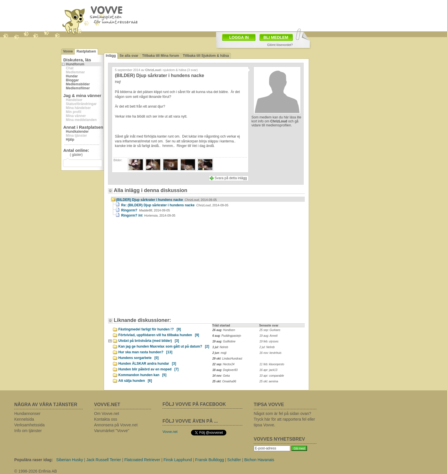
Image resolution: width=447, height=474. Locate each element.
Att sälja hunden (135, 381)
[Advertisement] (159, 270)
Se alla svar (128, 56)
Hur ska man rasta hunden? (145, 352)
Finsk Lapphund (177, 459)
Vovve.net (170, 432)
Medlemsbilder (78, 84)
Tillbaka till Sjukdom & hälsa (206, 56)
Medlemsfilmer (78, 88)
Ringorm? (145, 210)
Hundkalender (77, 132)
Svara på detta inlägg (231, 178)
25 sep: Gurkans (269, 330)
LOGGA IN (239, 37)
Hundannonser (27, 413)
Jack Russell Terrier (103, 459)
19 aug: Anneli (268, 335)
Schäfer (234, 459)
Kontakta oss (105, 419)
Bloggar (72, 80)
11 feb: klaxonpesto (271, 364)
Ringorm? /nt (148, 215)
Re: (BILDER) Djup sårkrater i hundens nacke (174, 205)
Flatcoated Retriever (142, 459)
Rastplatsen (86, 51)
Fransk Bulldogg (209, 459)
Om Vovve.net (106, 413)
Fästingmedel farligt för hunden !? (149, 329)
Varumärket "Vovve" (111, 430)
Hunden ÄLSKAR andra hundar (147, 364)
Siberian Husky (69, 459)
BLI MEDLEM (275, 37)
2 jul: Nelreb (267, 347)
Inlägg (111, 56)
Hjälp (70, 140)
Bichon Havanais (259, 459)
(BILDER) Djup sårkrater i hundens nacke (166, 200)
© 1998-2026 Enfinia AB (35, 471)
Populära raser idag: (33, 459)
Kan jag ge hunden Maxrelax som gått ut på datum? (163, 346)
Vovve (68, 51)
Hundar (72, 76)
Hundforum (75, 64)
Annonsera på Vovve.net (116, 425)
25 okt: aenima (268, 381)
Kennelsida (24, 419)
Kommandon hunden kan (142, 375)
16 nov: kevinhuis (270, 352)
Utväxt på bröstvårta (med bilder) (148, 341)
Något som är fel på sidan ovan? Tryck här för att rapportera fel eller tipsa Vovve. (284, 419)
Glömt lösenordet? (280, 45)
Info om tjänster (28, 430)
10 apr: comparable (271, 375)
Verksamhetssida (29, 425)
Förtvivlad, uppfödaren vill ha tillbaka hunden (158, 335)
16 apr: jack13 (268, 370)
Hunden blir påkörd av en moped (148, 369)
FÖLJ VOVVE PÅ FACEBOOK (194, 404)
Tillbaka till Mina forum (160, 56)
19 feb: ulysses (269, 341)
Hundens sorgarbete (138, 358)
